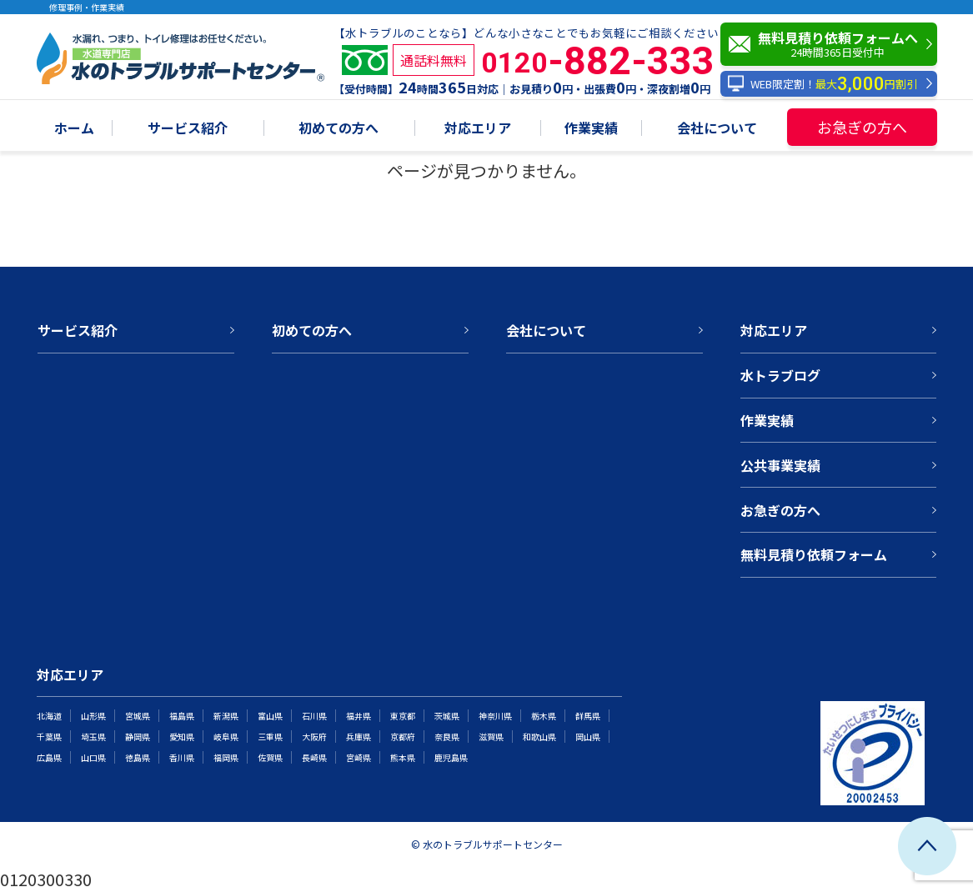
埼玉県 (93, 736)
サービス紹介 (188, 129)
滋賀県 (491, 736)
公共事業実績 (780, 465)
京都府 (402, 736)
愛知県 (181, 736)
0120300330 (46, 879)
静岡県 (137, 736)
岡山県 (587, 736)
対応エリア (477, 129)
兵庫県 (358, 736)
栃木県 (543, 715)
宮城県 (137, 715)
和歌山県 (539, 736)
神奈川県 (495, 715)
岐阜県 (225, 736)
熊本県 (402, 757)
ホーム (74, 129)
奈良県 (446, 736)
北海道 (49, 715)
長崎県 (314, 757)
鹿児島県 (451, 757)
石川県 (314, 715)
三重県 (270, 736)
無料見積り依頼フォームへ (833, 44)
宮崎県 (358, 757)
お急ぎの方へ (862, 127)
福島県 (181, 715)
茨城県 (446, 715)
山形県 (93, 715)
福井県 (358, 715)
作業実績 (591, 129)
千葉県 (49, 736)
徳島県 (137, 757)
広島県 (49, 757)
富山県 (270, 715)
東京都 (402, 715)
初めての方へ (338, 129)
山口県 (93, 757)
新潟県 (225, 715)
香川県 (181, 757)
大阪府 (314, 736)
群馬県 (587, 715)
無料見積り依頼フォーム (813, 554)
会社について (717, 129)
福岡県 (225, 757)
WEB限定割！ (822, 83)
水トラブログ (780, 375)
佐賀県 (270, 757)
